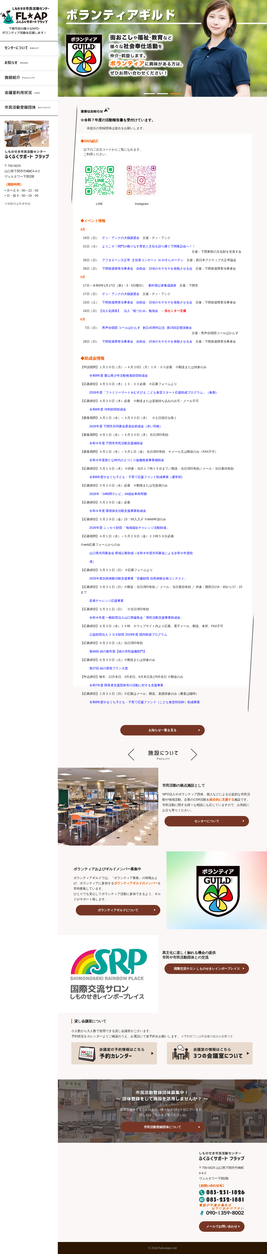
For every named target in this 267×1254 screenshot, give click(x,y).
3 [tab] (172, 91)
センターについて (206, 821)
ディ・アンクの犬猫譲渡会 (120, 294)
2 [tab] (159, 91)
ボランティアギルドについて (118, 910)
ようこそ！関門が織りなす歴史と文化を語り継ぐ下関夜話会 (144, 246)
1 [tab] (146, 91)
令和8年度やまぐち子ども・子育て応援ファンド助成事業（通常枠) (135, 477)
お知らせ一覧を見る (163, 730)
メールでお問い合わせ (221, 1226)
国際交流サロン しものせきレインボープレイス (207, 968)
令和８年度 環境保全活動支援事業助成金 (117, 511)
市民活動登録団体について (162, 1127)
